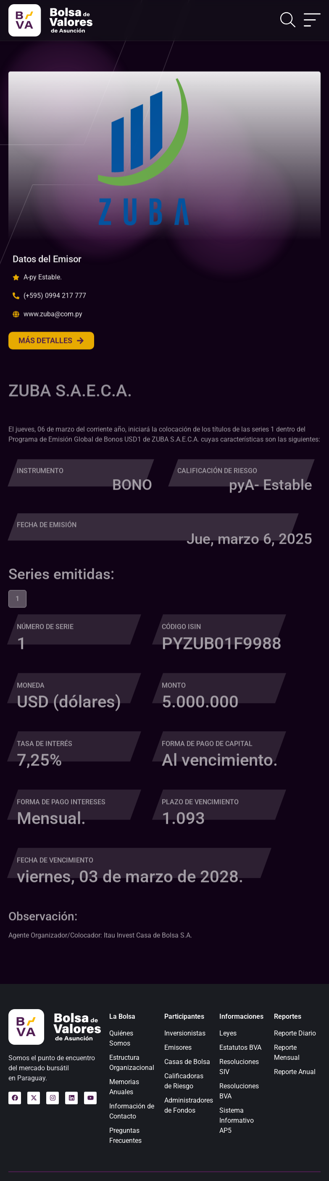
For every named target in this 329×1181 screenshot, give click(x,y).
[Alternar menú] (312, 20)
